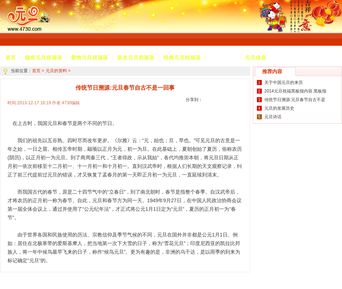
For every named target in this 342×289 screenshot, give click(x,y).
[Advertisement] (153, 27)
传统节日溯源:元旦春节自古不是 (294, 99)
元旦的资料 (222, 57)
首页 (36, 70)
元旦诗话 (272, 116)
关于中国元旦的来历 (283, 82)
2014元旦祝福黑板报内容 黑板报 (295, 91)
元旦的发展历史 (279, 108)
